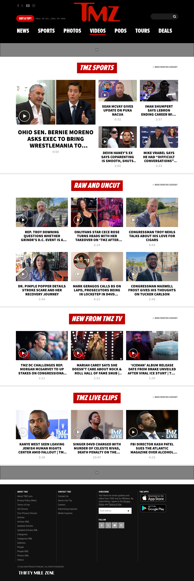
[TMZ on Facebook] (18, 6)
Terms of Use (23, 505)
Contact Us (63, 496)
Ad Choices (22, 509)
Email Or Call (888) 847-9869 (50, 19)
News (23, 31)
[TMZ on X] (23, 6)
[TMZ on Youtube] (28, 5)
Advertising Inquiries (67, 509)
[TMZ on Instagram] (33, 5)
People (20, 547)
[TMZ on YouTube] (115, 525)
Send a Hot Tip (65, 500)
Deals (165, 31)
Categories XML (24, 538)
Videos (98, 31)
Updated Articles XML (27, 530)
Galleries (21, 543)
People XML (23, 551)
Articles (21, 517)
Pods (121, 31)
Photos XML (23, 555)
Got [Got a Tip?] (25, 19)
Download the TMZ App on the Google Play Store (153, 508)
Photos (72, 31)
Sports (46, 31)
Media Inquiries (65, 513)
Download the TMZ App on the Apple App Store (153, 498)
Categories (22, 534)
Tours (142, 31)
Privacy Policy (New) (27, 500)
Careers (61, 505)
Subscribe (128, 511)
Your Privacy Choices (27, 513)
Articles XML (23, 521)
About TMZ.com (25, 496)
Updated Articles (25, 526)
